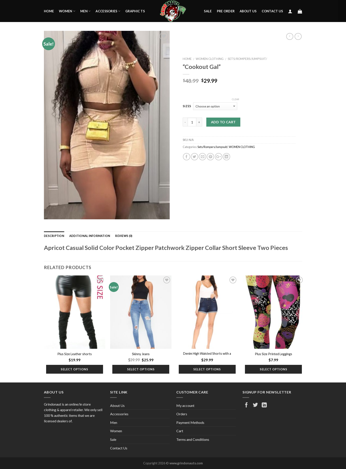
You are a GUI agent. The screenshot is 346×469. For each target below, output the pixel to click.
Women (67, 11)
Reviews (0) (123, 236)
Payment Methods (190, 422)
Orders (181, 414)
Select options (74, 369)
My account (185, 405)
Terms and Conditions (192, 439)
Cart (179, 431)
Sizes (187, 106)
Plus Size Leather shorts (74, 354)
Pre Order (226, 11)
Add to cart (223, 122)
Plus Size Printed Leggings (273, 354)
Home (49, 11)
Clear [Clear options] (235, 99)
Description (54, 236)
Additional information (89, 236)
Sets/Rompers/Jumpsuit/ (247, 59)
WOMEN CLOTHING (210, 59)
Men (85, 11)
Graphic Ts (135, 11)
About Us (248, 11)
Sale (208, 11)
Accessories (108, 11)
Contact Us (272, 11)
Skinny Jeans (141, 354)
